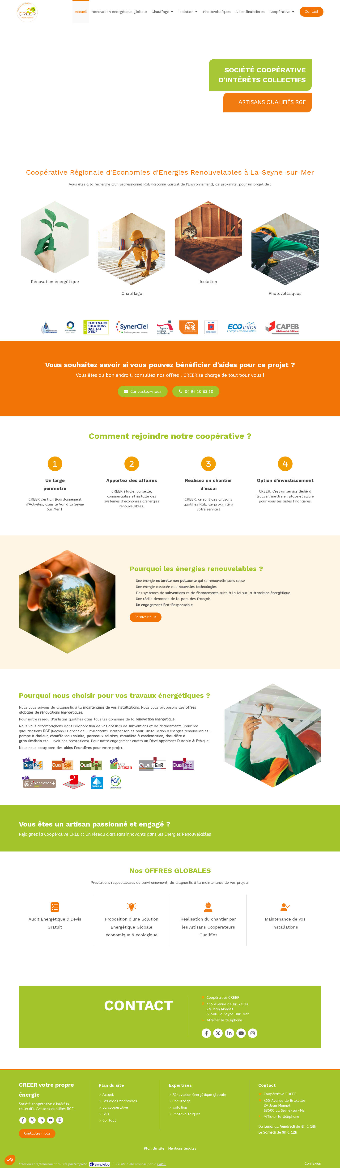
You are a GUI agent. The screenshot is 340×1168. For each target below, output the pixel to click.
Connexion (313, 1163)
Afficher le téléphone (224, 1020)
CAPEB (161, 1164)
